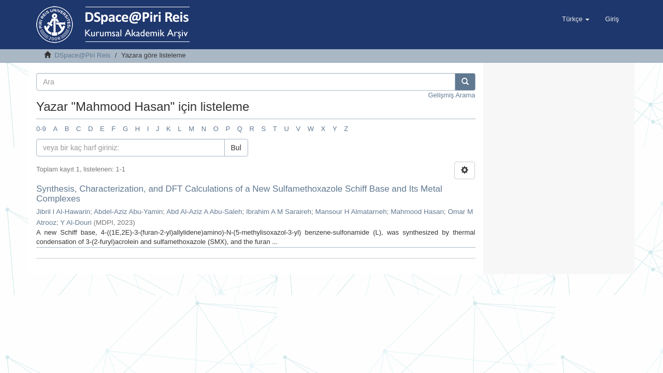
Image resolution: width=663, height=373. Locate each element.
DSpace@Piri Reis (82, 55)
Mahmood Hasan (417, 212)
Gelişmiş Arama (451, 95)
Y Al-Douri (76, 222)
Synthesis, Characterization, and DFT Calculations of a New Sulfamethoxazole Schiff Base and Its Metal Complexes (239, 194)
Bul (236, 148)
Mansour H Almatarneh (351, 212)
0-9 (41, 129)
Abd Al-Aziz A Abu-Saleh (204, 212)
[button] (575, 19)
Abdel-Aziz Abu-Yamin (128, 212)
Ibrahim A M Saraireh (278, 212)
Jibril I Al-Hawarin (63, 212)
